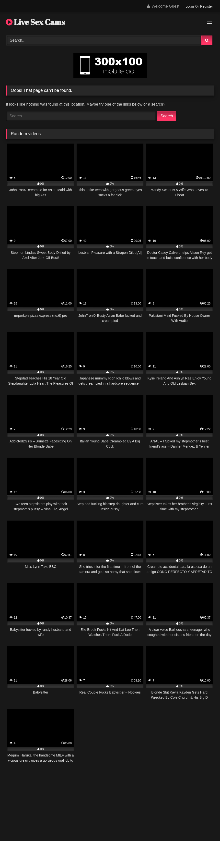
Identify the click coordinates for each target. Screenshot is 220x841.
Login (189, 6)
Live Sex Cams (35, 22)
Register (206, 6)
